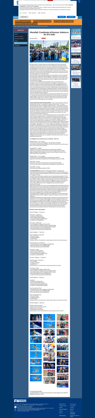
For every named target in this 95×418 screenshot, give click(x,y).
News (16, 41)
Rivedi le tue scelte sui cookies (74, 414)
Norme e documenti (19, 34)
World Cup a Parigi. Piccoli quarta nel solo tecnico (76, 48)
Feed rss (61, 410)
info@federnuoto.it (17, 403)
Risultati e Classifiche (19, 36)
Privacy (71, 409)
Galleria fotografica (63, 407)
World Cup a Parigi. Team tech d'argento (76, 36)
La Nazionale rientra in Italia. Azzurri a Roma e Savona (76, 71)
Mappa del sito (62, 402)
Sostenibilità (72, 403)
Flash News (17, 43)
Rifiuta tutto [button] (61, 16)
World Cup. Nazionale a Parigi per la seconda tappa (75, 59)
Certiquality (23, 409)
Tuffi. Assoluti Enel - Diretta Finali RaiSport (55, 20)
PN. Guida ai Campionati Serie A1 (21, 20)
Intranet (61, 409)
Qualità (60, 405)
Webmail (72, 407)
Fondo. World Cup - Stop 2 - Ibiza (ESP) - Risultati (24, 22)
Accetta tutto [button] (71, 16)
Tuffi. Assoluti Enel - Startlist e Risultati (37, 20)
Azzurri (16, 38)
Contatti (72, 405)
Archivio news (73, 402)
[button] (75, 3)
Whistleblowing (62, 413)
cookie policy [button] (36, 6)
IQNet (28, 409)
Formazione (17, 17)
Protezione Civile (62, 403)
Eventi (16, 32)
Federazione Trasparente (72, 411)
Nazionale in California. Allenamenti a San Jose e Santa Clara (76, 83)
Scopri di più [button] (23, 16)
